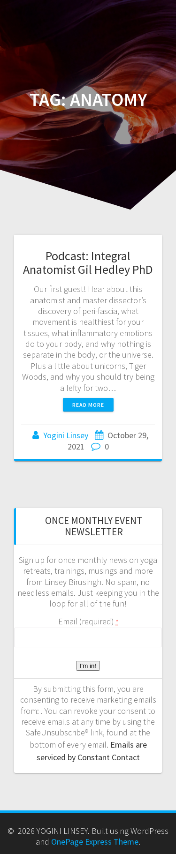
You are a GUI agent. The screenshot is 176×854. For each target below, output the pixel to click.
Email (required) (88, 621)
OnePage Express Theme (94, 841)
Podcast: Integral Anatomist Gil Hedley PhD (88, 262)
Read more (88, 404)
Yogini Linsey (65, 435)
